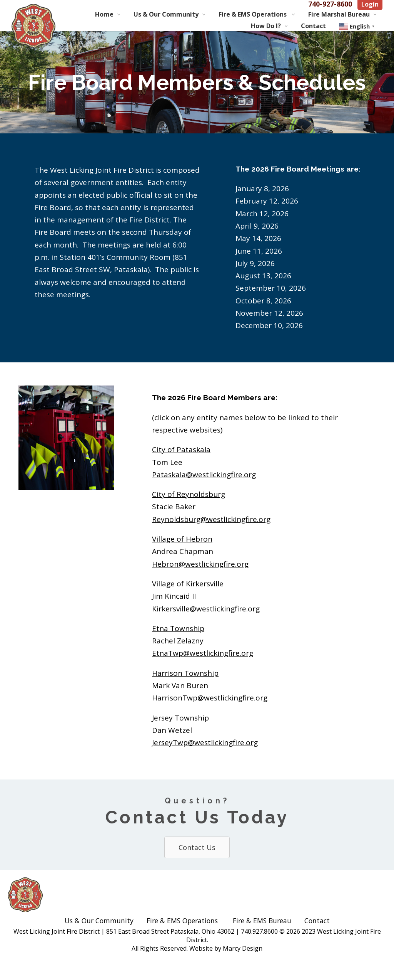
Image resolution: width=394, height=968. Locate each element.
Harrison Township (185, 673)
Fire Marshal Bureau (339, 14)
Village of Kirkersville (188, 584)
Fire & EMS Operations (253, 14)
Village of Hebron (182, 539)
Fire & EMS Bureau (262, 920)
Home (104, 14)
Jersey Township (180, 718)
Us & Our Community (166, 14)
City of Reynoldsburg (188, 494)
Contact (313, 26)
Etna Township (178, 628)
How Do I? (266, 26)
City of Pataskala (181, 449)
